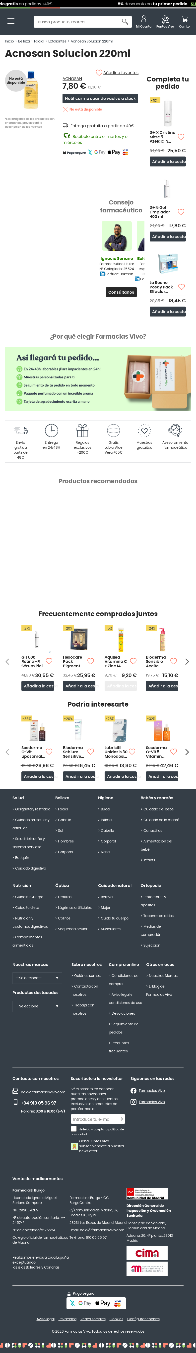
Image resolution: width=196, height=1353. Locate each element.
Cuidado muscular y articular (31, 824)
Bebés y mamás (157, 798)
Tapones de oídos (158, 916)
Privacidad (67, 1319)
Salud (18, 798)
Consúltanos (121, 292)
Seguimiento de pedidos (123, 1028)
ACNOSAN (72, 79)
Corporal (65, 852)
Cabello (64, 820)
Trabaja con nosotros (82, 1009)
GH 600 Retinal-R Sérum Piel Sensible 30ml (32, 662)
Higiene (105, 798)
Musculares (111, 929)
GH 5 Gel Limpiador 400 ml (160, 212)
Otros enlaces (160, 965)
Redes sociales (93, 1319)
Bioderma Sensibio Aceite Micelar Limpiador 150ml (156, 662)
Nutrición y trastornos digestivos (30, 922)
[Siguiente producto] (187, 661)
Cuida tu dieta (27, 908)
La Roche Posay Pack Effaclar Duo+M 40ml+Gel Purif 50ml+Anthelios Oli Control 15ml (164, 287)
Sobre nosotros (86, 965)
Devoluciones (123, 1013)
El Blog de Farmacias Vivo (159, 990)
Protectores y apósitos (153, 901)
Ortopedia (151, 886)
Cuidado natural (114, 886)
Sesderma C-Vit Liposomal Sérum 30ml (31, 752)
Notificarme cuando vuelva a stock (100, 99)
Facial (63, 809)
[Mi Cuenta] (143, 22)
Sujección (151, 945)
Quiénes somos (87, 976)
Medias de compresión (151, 931)
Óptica (62, 886)
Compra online (124, 965)
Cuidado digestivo (30, 868)
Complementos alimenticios (27, 941)
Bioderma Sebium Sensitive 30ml (73, 752)
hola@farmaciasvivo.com (43, 1092)
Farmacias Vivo (152, 1091)
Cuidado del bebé (158, 809)
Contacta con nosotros (84, 990)
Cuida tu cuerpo (115, 918)
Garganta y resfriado (32, 809)
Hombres (66, 841)
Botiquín (22, 858)
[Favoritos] (165, 22)
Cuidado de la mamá (161, 820)
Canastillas (152, 831)
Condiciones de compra (123, 980)
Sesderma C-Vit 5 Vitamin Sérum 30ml (156, 752)
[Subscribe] (121, 1119)
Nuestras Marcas (163, 976)
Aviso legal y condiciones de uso (125, 999)
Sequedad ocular (72, 929)
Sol (60, 831)
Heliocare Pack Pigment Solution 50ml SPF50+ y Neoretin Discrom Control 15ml (72, 662)
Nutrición (21, 886)
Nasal (105, 852)
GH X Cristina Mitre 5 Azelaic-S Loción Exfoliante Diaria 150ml (163, 137)
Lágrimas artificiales (75, 908)
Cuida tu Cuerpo (29, 897)
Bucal (105, 809)
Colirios (64, 918)
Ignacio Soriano (117, 259)
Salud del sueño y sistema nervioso (28, 843)
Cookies (116, 1319)
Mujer (105, 908)
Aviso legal (46, 1319)
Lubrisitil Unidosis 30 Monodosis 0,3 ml (116, 752)
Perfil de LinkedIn (119, 274)
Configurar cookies (143, 1319)
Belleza (62, 798)
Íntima (106, 820)
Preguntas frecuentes (119, 1047)
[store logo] (24, 22)
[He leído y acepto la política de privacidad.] (74, 1129)
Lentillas (64, 897)
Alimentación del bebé (156, 845)
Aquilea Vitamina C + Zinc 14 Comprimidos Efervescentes (117, 662)
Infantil (149, 860)
